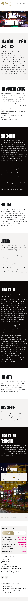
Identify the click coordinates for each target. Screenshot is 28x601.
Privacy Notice (5, 561)
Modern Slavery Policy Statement (11, 568)
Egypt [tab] (20, 532)
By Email (5, 493)
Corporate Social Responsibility (10, 572)
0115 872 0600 (22, 551)
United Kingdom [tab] (8, 533)
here (19, 505)
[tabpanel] (14, 544)
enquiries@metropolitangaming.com (14, 588)
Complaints (4, 563)
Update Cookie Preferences (9, 566)
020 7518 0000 (7, 586)
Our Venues (20, 4)
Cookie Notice (5, 564)
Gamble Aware (5, 590)
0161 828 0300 (22, 548)
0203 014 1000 (22, 537)
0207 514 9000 (22, 544)
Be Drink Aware (15, 590)
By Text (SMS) (6, 495)
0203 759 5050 (22, 542)
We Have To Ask (6, 559)
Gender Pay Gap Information (9, 570)
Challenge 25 (5, 592)
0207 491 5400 (22, 539)
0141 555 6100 (22, 546)
